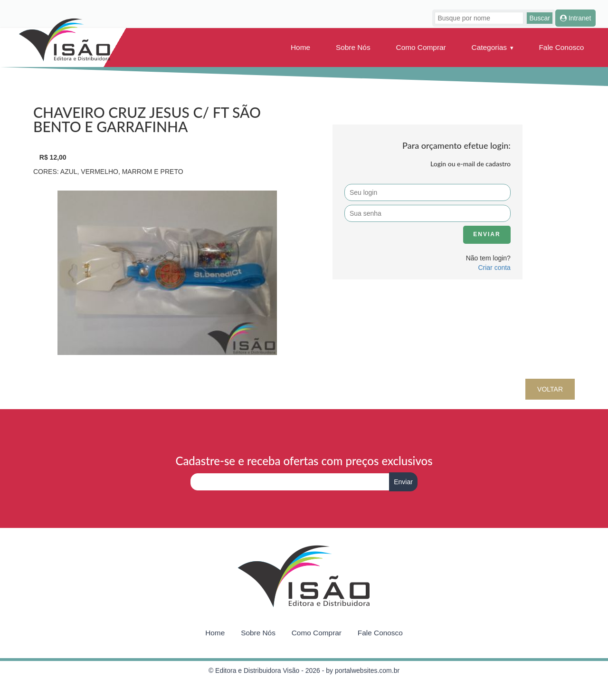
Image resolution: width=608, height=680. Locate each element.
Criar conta (494, 267)
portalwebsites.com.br (367, 670)
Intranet (575, 18)
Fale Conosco (561, 47)
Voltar (550, 389)
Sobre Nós (353, 47)
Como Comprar (421, 47)
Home (300, 47)
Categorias (489, 47)
